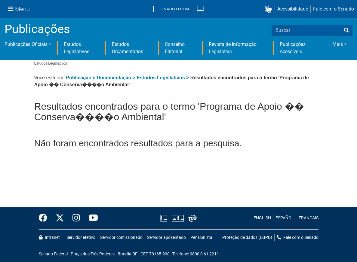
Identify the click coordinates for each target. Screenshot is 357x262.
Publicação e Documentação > (101, 77)
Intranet (49, 237)
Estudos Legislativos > (163, 77)
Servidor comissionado (121, 237)
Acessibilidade (292, 9)
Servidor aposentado (166, 237)
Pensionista (201, 237)
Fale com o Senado (333, 9)
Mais (337, 44)
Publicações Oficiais (26, 44)
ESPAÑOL (284, 218)
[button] (270, 9)
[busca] (346, 30)
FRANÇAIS (309, 218)
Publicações (37, 29)
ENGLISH (262, 218)
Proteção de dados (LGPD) (247, 237)
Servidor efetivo (80, 237)
